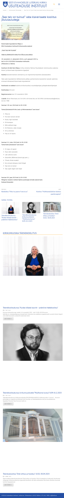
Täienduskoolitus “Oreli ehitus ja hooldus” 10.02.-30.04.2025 (50, 216)
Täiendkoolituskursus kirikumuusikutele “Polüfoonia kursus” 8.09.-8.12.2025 (29, 218)
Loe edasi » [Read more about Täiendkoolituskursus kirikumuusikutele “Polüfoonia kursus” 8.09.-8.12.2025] (8, 404)
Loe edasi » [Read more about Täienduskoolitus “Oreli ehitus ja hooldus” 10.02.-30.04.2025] (8, 485)
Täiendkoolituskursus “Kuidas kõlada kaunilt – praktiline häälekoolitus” (9, 218)
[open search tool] (54, 4)
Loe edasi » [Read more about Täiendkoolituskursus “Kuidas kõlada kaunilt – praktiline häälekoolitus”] (8, 319)
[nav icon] (59, 4)
